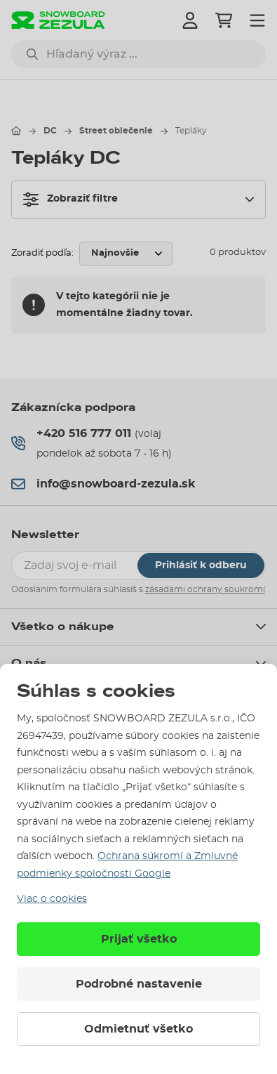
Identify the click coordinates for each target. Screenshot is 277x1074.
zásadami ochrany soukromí (205, 589)
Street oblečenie (116, 130)
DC (50, 130)
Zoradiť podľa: (42, 253)
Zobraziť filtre (70, 199)
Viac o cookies (52, 899)
